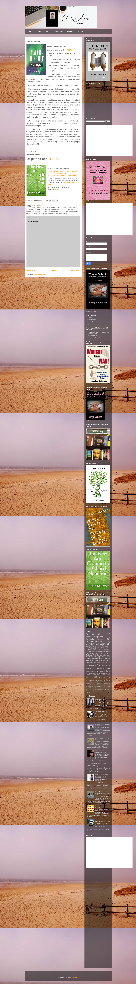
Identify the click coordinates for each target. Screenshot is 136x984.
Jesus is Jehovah (91, 677)
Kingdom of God (103, 677)
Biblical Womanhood (104, 668)
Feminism (104, 665)
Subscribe (59, 31)
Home (29, 31)
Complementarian (94, 641)
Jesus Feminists (93, 670)
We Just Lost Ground (101, 751)
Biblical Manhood (104, 683)
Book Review (101, 648)
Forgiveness (89, 667)
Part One (70, 50)
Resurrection (96, 689)
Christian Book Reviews (94, 658)
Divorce (88, 673)
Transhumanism (97, 690)
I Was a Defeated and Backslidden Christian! (101, 699)
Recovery (103, 664)
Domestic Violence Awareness (99, 651)
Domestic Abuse (94, 639)
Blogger (75, 977)
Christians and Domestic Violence (98, 649)
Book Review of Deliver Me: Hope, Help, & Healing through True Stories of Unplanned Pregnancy (101, 777)
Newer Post (31, 270)
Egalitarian (106, 684)
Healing (94, 673)
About (48, 31)
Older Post (75, 270)
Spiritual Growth (100, 667)
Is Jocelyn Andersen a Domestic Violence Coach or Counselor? (102, 793)
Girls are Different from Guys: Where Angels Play (102, 820)
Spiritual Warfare (103, 671)
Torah (108, 679)
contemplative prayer (92, 665)
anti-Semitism (105, 690)
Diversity (99, 684)
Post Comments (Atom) (40, 274)
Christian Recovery (103, 676)
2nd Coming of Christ (102, 681)
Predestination (107, 687)
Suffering (89, 690)
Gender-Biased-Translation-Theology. (94, 686)
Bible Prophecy (94, 636)
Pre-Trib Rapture (93, 662)
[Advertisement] (98, 883)
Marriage (104, 670)
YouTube (89, 317)
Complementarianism (95, 644)
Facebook (90, 322)
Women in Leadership (102, 660)
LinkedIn (89, 324)
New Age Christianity (36, 203)
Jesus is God (91, 657)
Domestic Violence (95, 634)
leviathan (88, 692)
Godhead (89, 655)
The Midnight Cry (92, 335)
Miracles (88, 679)
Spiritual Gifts (101, 655)
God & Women (91, 319)
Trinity (103, 674)
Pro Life (89, 689)
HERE (41, 155)
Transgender (96, 674)
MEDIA (80, 31)
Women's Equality (105, 662)
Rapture (103, 657)
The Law (88, 674)
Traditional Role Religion (95, 680)
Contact (70, 31)
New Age (95, 679)
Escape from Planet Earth (94, 338)
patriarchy (92, 664)
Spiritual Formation (91, 671)
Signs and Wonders (48, 203)
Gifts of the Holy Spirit (98, 653)
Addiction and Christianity (92, 683)
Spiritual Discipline (103, 673)
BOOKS (38, 31)
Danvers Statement (90, 684)
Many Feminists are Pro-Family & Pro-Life (102, 739)
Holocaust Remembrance (96, 687)
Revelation (102, 679)
